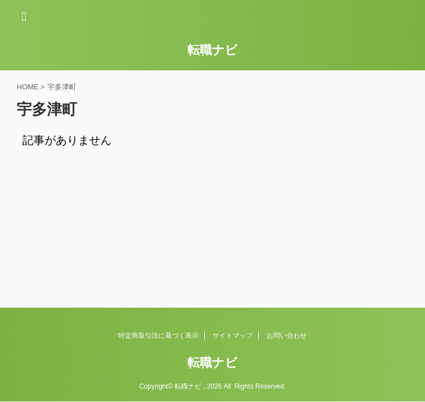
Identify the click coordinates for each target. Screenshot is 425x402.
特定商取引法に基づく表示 (158, 335)
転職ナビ (212, 50)
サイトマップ (232, 335)
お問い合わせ (287, 335)
